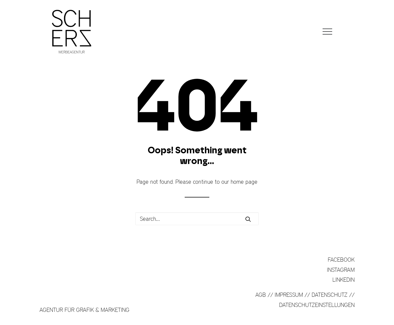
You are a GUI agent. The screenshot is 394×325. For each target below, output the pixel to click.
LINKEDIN (343, 279)
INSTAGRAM (341, 269)
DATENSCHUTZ (329, 294)
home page (244, 181)
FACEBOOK (341, 259)
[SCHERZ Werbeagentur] (71, 31)
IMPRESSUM (289, 294)
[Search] (197, 218)
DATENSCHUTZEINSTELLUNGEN (317, 304)
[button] (327, 31)
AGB (260, 294)
